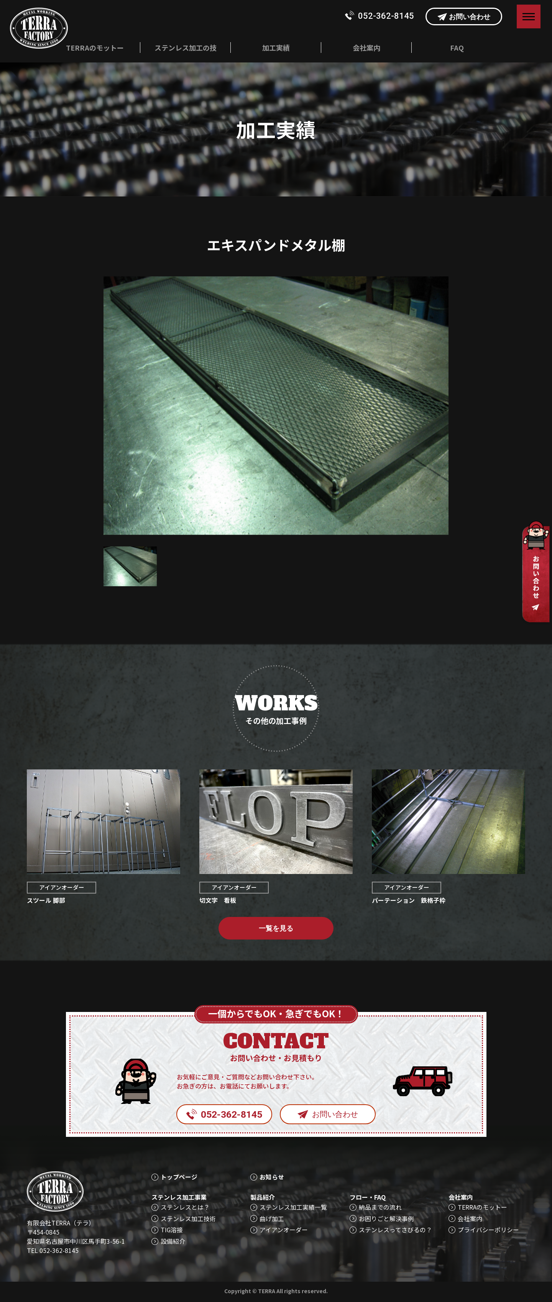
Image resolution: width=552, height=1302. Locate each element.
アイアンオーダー (62, 888)
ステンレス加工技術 (188, 1218)
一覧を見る (276, 929)
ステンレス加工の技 (185, 47)
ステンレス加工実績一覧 (293, 1207)
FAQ (457, 47)
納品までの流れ (380, 1207)
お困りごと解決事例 (386, 1218)
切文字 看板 (217, 900)
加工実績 (276, 47)
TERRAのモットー (95, 47)
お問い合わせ (463, 17)
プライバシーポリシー (488, 1230)
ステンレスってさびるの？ (395, 1230)
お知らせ (272, 1177)
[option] (276, 405)
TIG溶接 (172, 1230)
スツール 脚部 (46, 900)
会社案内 (366, 47)
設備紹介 (173, 1241)
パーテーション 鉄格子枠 (408, 900)
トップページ (179, 1177)
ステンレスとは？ (185, 1207)
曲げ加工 (272, 1218)
